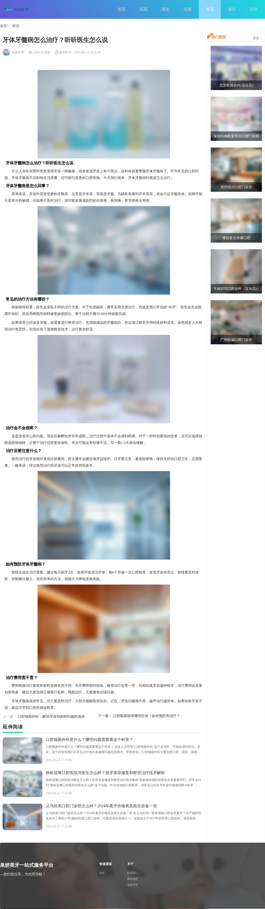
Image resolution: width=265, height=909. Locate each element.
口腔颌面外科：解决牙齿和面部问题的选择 (44, 716)
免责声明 (132, 885)
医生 (166, 9)
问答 (254, 9)
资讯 (210, 9)
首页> (4, 26)
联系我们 (132, 873)
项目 (232, 9)
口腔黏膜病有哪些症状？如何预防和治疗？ (139, 716)
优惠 (188, 9)
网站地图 (132, 879)
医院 (144, 9)
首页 (121, 9)
